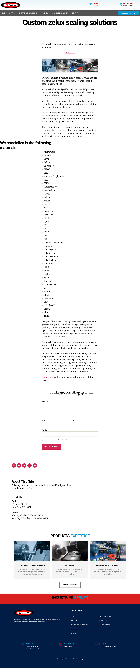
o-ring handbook (105, 625)
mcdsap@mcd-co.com (109, 646)
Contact (75, 13)
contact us (103, 620)
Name (44, 420)
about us (74, 621)
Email (73, 420)
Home (3, 13)
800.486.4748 (127, 6)
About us (12, 13)
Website (44, 430)
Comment (45, 401)
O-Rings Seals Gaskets (60, 13)
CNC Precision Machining (28, 13)
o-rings (73, 633)
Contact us (70, 52)
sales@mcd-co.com (99, 6)
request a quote (105, 616)
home (73, 617)
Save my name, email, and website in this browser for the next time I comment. (66, 440)
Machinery (45, 13)
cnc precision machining (79, 625)
